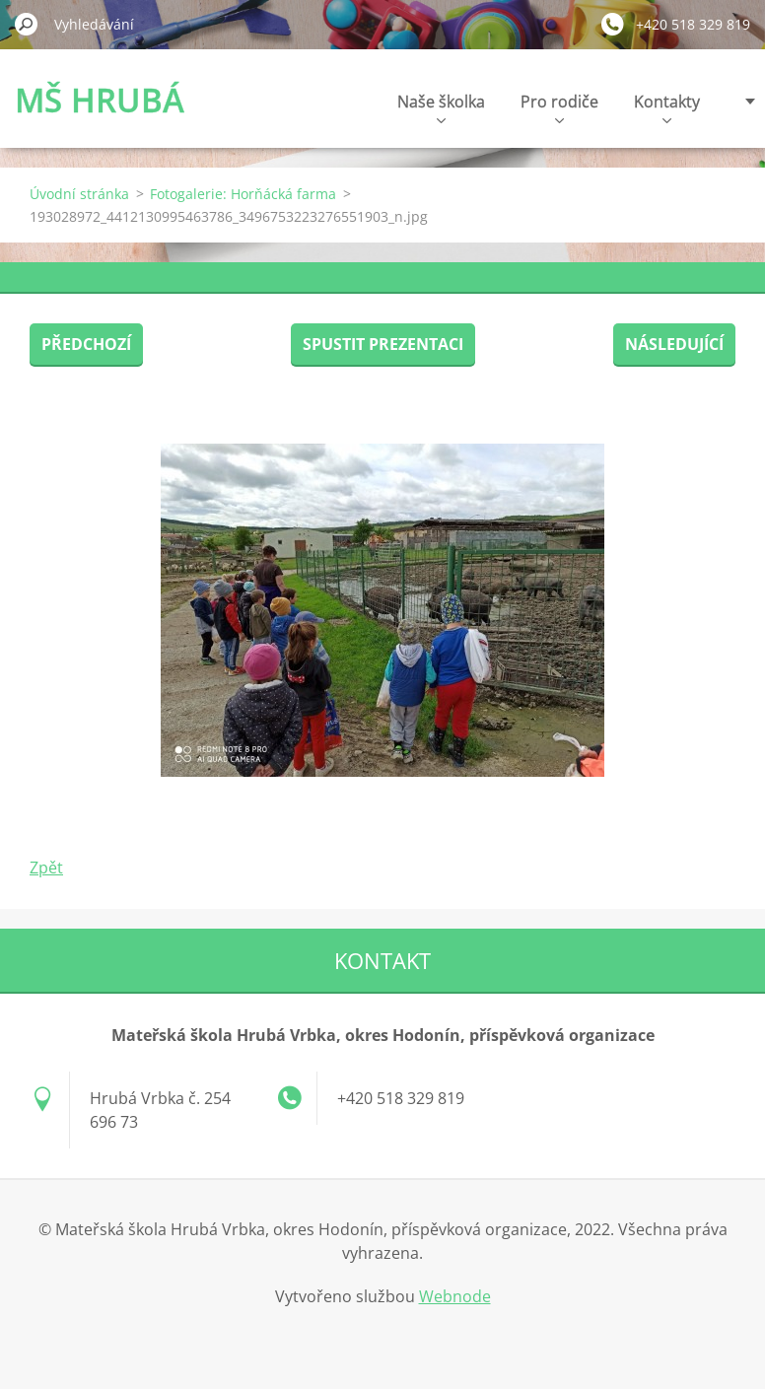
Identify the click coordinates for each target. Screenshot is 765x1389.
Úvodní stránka (79, 193)
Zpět (46, 867)
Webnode (455, 1296)
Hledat (26, 23)
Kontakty (667, 107)
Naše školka (441, 107)
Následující (674, 344)
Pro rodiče (559, 107)
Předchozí (86, 344)
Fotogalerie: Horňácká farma (243, 193)
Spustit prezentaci (383, 344)
